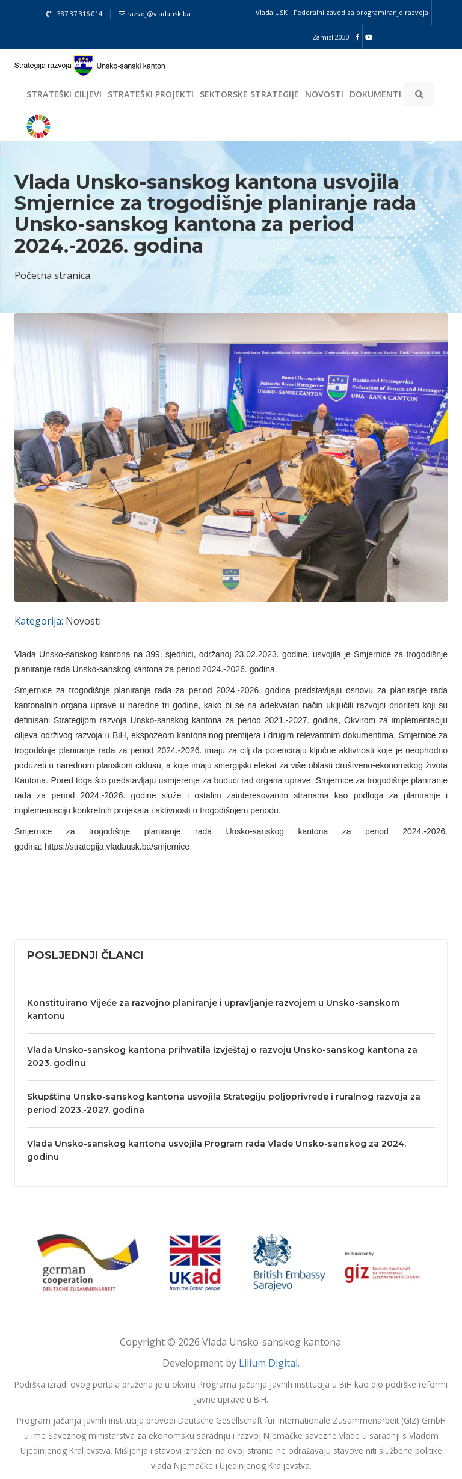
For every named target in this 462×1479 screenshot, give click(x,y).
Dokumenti (375, 94)
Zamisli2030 (331, 36)
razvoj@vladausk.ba (155, 13)
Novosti (324, 94)
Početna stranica (52, 275)
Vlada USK (272, 12)
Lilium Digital (268, 1363)
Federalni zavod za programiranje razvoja (361, 12)
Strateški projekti (151, 94)
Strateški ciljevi (64, 94)
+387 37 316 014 (74, 13)
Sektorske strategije (249, 94)
